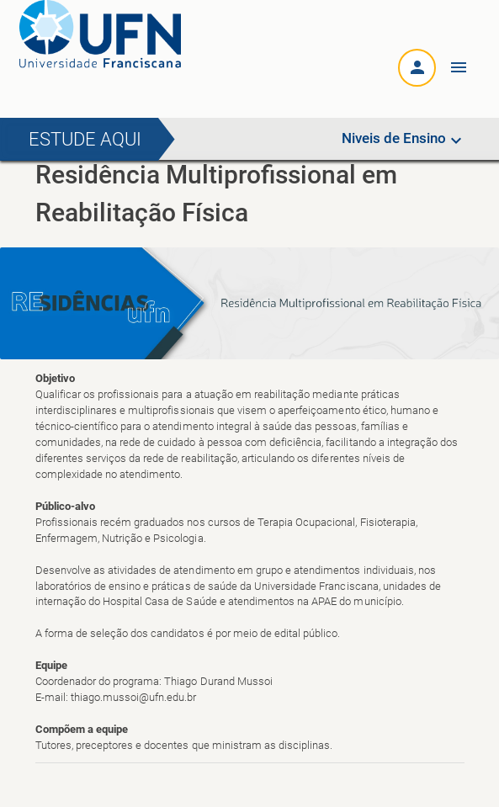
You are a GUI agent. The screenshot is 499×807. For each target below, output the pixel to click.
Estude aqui (85, 139)
